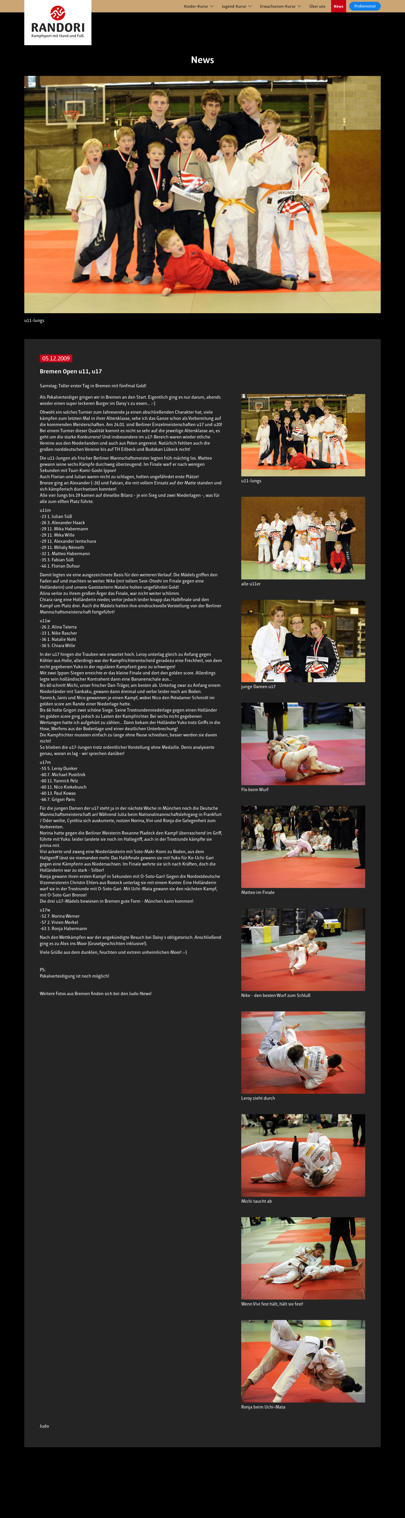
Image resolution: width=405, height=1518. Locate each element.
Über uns (317, 6)
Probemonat (365, 6)
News (339, 6)
